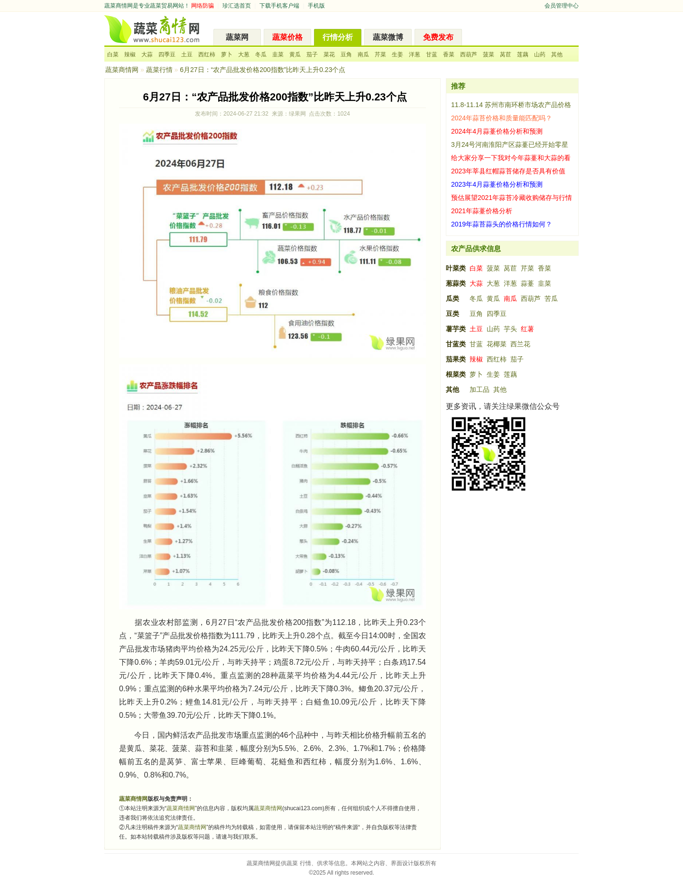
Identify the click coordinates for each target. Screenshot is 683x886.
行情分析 (338, 37)
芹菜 (380, 54)
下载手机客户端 (279, 5)
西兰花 (520, 344)
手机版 (316, 5)
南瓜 (363, 54)
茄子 (312, 54)
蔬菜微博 (388, 37)
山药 (539, 54)
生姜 (397, 54)
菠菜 (488, 54)
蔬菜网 (237, 37)
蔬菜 (292, 863)
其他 (557, 54)
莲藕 (522, 54)
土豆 (187, 54)
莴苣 (505, 54)
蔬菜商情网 (118, 5)
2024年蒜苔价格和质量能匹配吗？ (501, 118)
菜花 (329, 54)
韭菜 (278, 54)
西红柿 (206, 54)
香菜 (448, 54)
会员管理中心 (562, 5)
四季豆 (166, 54)
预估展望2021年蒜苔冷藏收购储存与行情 (511, 197)
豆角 (346, 54)
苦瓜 (551, 298)
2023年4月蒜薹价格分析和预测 (497, 184)
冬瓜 (261, 54)
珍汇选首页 (236, 5)
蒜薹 (527, 283)
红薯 (527, 329)
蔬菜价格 (287, 37)
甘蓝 (431, 54)
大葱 (243, 54)
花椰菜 (497, 344)
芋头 (510, 329)
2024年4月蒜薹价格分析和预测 (497, 131)
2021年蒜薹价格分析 (481, 211)
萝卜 (226, 54)
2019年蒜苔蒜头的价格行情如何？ (501, 224)
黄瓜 (295, 54)
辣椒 (130, 54)
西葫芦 (468, 54)
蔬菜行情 (159, 69)
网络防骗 (202, 5)
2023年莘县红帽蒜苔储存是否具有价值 (508, 171)
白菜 (113, 54)
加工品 (479, 389)
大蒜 (147, 54)
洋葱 (414, 54)
